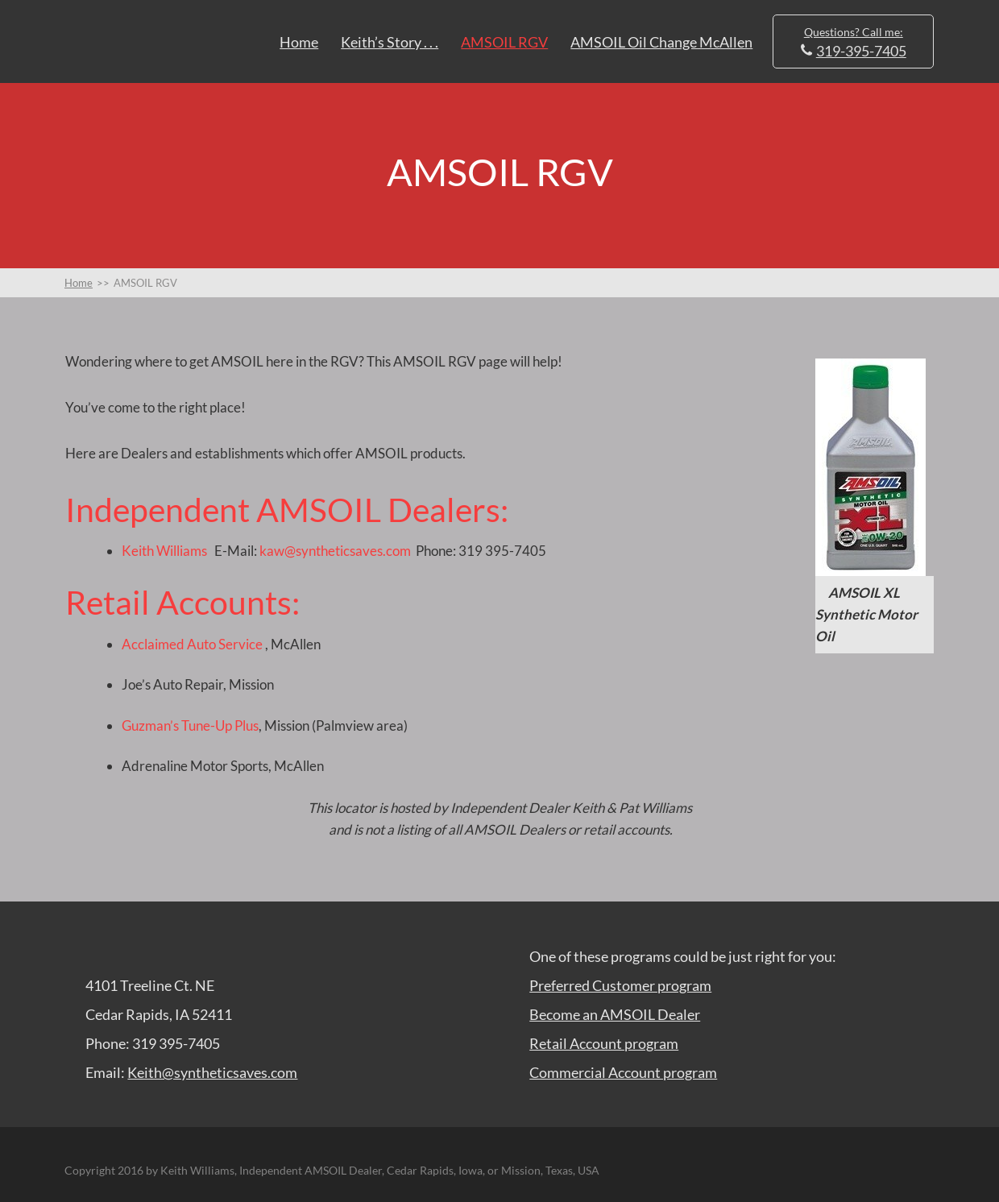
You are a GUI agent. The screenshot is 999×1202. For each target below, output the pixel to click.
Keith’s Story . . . (389, 42)
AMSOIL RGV (504, 42)
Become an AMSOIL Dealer (614, 1014)
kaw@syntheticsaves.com (334, 550)
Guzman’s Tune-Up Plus (190, 725)
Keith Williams (164, 550)
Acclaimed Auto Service (192, 644)
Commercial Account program (623, 1072)
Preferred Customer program (620, 985)
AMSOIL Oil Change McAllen (661, 42)
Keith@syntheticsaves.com (212, 1072)
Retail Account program (603, 1043)
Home (299, 42)
